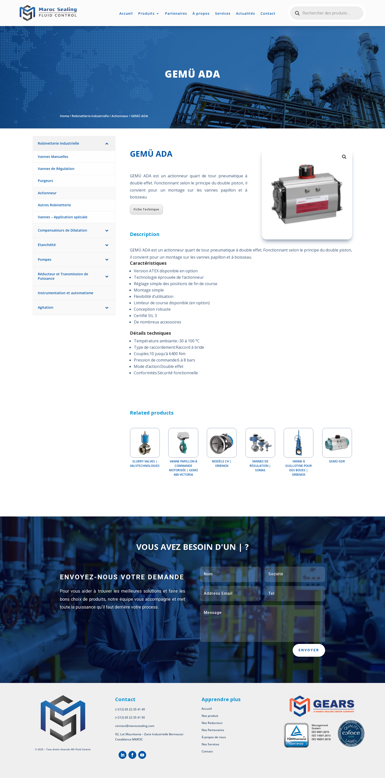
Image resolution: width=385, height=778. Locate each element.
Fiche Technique (146, 209)
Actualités (245, 14)
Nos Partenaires (213, 730)
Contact (268, 14)
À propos (201, 14)
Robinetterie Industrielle (90, 116)
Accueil (126, 14)
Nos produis (210, 716)
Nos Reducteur (212, 723)
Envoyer (309, 650)
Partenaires (176, 14)
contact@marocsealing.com (134, 726)
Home (64, 116)
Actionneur (119, 116)
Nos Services (210, 744)
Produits (146, 14)
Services (223, 14)
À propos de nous (214, 737)
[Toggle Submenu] (106, 143)
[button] (344, 157)
